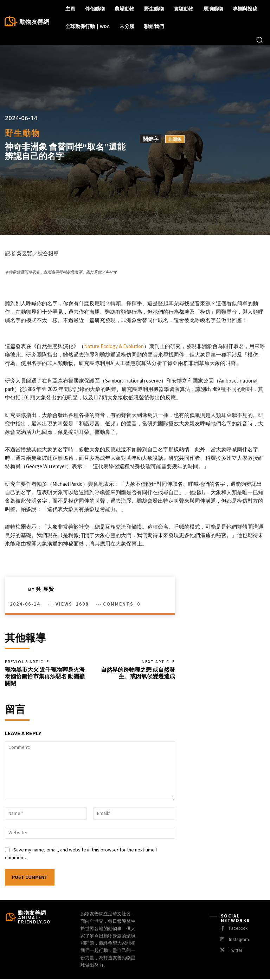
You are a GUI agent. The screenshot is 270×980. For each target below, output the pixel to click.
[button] (259, 39)
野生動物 (22, 133)
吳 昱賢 (45, 589)
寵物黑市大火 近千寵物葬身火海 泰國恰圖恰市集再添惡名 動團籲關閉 (45, 676)
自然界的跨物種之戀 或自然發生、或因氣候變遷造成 (138, 673)
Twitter (235, 951)
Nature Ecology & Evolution (114, 346)
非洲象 (175, 139)
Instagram (238, 940)
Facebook (238, 929)
